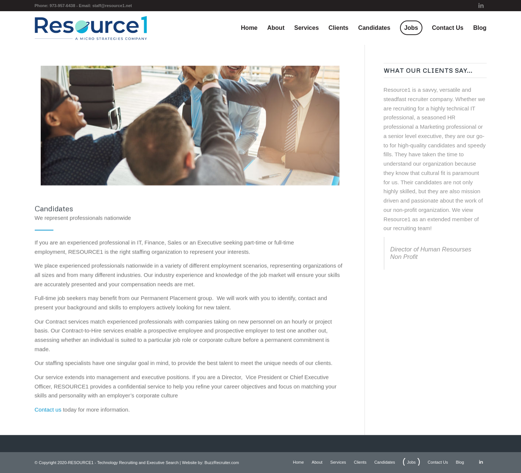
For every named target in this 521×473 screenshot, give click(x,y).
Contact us (48, 416)
